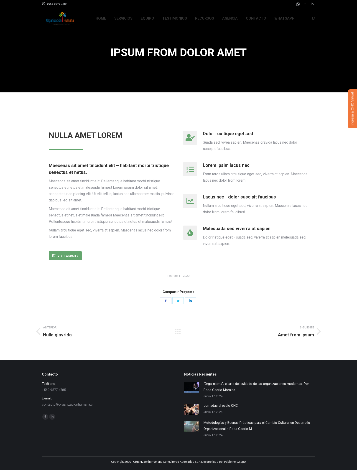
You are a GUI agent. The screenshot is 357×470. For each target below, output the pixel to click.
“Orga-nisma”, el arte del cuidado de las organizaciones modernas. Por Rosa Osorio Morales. (256, 387)
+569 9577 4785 (54, 4)
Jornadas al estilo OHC (221, 406)
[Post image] (191, 387)
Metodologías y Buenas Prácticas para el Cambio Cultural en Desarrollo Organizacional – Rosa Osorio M (257, 426)
